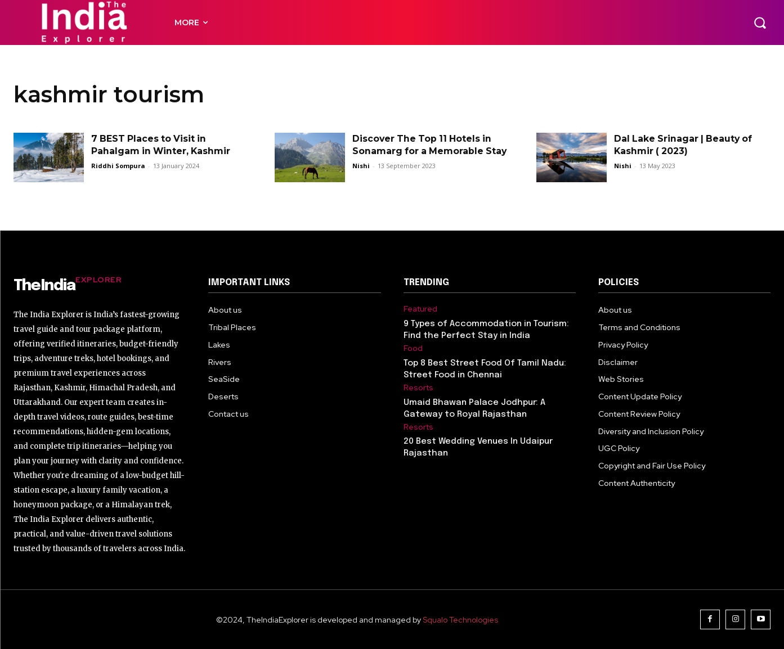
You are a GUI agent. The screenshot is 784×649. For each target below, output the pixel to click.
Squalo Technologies (460, 620)
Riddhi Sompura (118, 165)
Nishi (361, 178)
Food (413, 348)
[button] (759, 22)
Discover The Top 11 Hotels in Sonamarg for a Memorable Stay (423, 151)
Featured (420, 309)
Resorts (418, 388)
